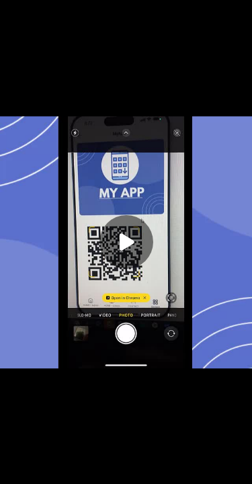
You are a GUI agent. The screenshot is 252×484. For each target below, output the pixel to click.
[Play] (126, 242)
